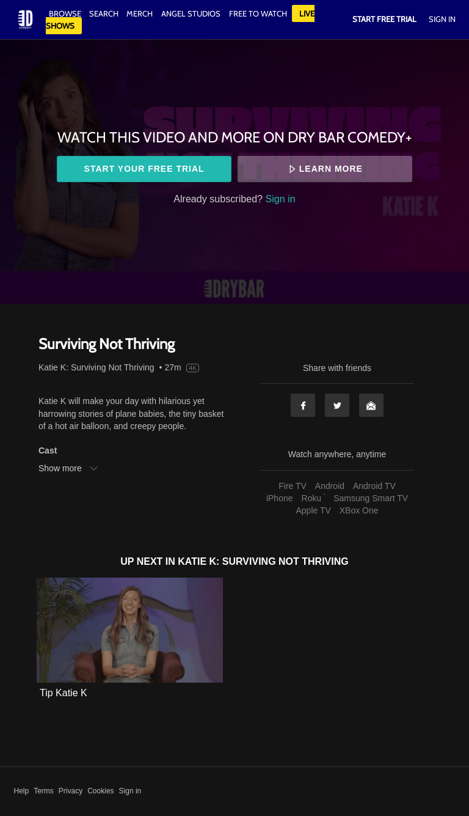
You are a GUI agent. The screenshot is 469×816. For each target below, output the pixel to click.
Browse (66, 13)
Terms (44, 791)
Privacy (70, 791)
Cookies (100, 791)
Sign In (442, 19)
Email (371, 405)
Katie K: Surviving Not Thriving (96, 367)
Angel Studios (190, 13)
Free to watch (258, 13)
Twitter (337, 405)
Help (21, 791)
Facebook (303, 405)
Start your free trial (144, 169)
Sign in (281, 198)
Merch (139, 13)
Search (104, 13)
